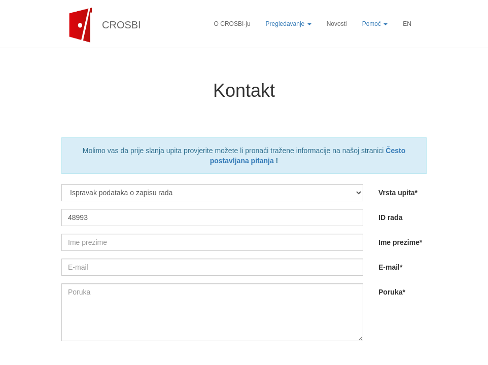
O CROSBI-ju (232, 23)
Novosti (337, 23)
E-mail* (390, 267)
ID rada (390, 217)
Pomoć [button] (375, 23)
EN (407, 23)
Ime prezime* (400, 242)
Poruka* (391, 292)
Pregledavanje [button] (288, 23)
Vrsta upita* (397, 193)
